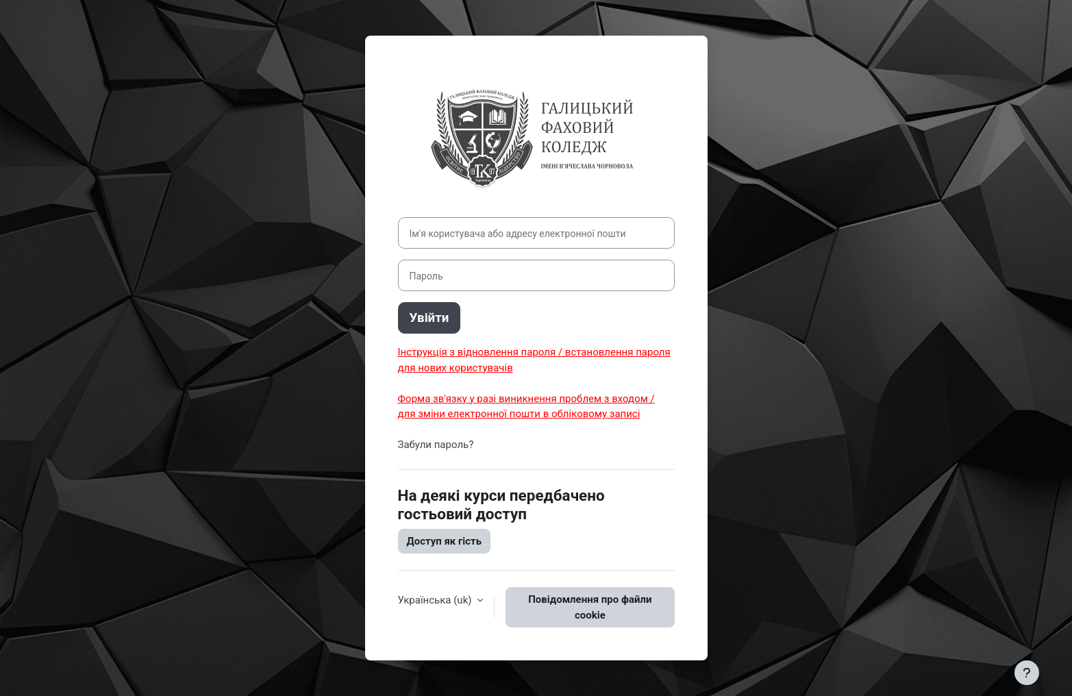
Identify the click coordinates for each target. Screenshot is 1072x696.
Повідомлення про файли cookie (589, 607)
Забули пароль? (436, 444)
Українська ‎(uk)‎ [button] (436, 600)
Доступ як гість (444, 541)
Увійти (429, 317)
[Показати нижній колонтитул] (1026, 672)
